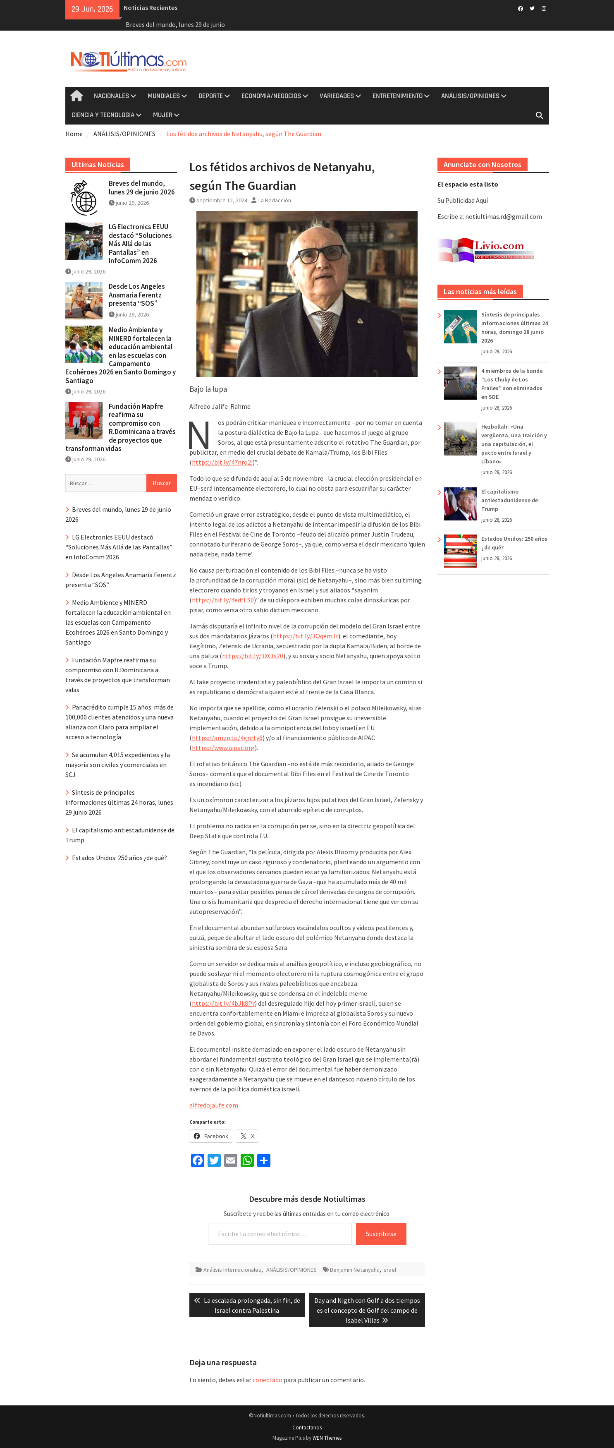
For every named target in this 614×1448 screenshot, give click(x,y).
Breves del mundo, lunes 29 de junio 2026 (142, 187)
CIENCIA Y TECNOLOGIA (103, 115)
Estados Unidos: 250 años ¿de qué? (119, 857)
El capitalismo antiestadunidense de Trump (509, 500)
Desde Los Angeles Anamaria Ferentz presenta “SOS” (137, 295)
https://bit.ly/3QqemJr (305, 636)
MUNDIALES (164, 96)
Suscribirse (381, 1234)
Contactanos (307, 1427)
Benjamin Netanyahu (355, 1269)
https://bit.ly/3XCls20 (252, 656)
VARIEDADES (337, 96)
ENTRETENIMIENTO (398, 96)
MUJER (162, 115)
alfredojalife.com (213, 1105)
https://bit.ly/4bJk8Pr (223, 1003)
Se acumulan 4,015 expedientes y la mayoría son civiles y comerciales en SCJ (117, 764)
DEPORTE (210, 96)
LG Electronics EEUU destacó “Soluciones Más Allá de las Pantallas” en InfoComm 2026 (140, 243)
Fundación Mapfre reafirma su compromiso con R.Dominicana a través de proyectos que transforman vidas (120, 427)
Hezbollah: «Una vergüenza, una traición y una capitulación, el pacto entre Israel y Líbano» (514, 444)
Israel (389, 1269)
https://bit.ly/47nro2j (222, 462)
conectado (267, 1380)
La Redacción (274, 200)
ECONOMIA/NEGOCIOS (271, 96)
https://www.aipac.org (223, 747)
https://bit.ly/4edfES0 (223, 600)
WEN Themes (327, 1437)
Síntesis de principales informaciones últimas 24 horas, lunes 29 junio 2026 (119, 802)
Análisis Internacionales (232, 1269)
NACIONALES (111, 96)
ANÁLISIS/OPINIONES (470, 96)
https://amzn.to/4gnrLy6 (227, 738)
